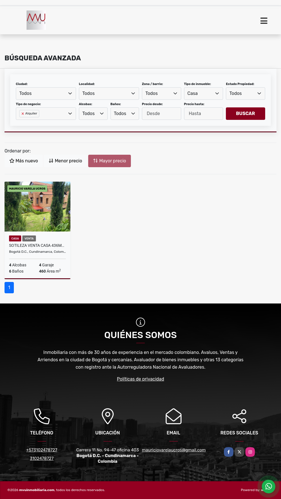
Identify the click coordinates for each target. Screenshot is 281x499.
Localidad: (87, 84)
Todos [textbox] (25, 93)
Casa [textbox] (192, 93)
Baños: (116, 104)
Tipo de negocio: (28, 104)
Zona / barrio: (152, 84)
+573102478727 (41, 450)
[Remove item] (23, 114)
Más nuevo (23, 160)
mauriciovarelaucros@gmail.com (174, 450)
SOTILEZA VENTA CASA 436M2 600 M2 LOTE (37, 245)
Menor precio (65, 160)
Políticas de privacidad (140, 379)
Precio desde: (152, 104)
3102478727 (42, 458)
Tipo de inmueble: (197, 84)
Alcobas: (85, 104)
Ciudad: (22, 84)
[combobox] (46, 93)
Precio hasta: (194, 104)
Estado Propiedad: (240, 84)
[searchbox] (21, 122)
